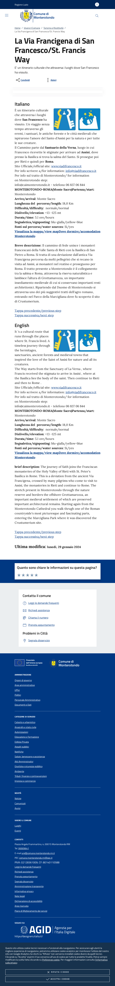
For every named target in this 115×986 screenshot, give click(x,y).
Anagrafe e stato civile (25, 727)
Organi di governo (23, 680)
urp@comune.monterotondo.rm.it (38, 853)
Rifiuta (57, 972)
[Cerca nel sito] (97, 15)
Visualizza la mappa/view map (37, 231)
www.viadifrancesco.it (66, 166)
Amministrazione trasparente (29, 886)
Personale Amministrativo (27, 700)
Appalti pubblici (22, 747)
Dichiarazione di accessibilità (28, 901)
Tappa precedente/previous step (38, 311)
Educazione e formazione (27, 737)
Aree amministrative (25, 685)
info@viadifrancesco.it (81, 171)
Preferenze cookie (51, 959)
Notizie (18, 798)
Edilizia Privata (22, 742)
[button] (21, 4)
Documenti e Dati (23, 705)
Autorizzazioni (21, 732)
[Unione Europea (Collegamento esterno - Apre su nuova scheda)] (29, 663)
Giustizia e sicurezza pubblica (28, 766)
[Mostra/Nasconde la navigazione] (7, 15)
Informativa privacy (24, 891)
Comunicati (20, 803)
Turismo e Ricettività (53, 28)
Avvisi (17, 808)
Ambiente (19, 771)
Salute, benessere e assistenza (30, 756)
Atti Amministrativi (24, 761)
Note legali (20, 896)
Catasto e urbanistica (25, 722)
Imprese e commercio (25, 781)
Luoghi (18, 826)
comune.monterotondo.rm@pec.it (35, 858)
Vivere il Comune (32, 28)
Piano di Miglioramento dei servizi (31, 911)
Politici (18, 695)
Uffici (17, 690)
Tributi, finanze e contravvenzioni (31, 776)
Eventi (18, 831)
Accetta (57, 979)
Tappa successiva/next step (34, 315)
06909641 (23, 848)
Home (17, 28)
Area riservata (21, 906)
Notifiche (19, 752)
